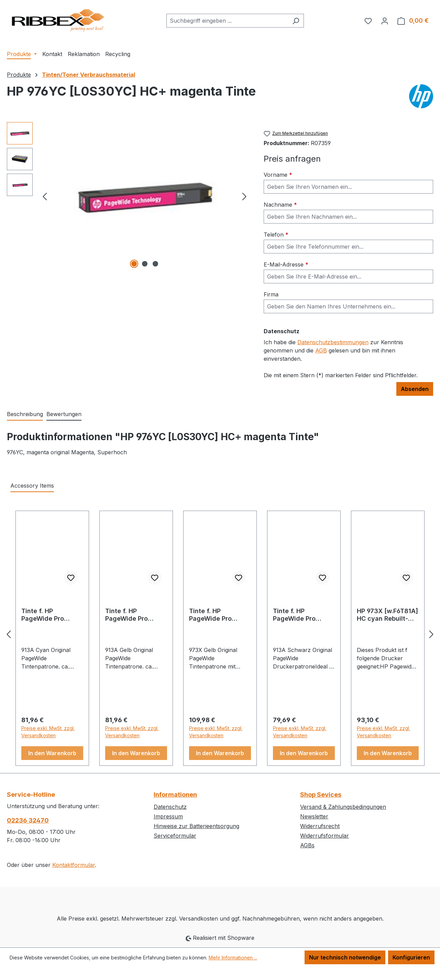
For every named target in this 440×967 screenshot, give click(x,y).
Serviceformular (175, 835)
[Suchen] (296, 21)
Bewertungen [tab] (63, 414)
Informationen (175, 794)
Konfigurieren (411, 957)
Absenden (415, 388)
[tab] (25, 414)
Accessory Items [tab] (32, 485)
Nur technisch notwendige (345, 957)
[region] (128, 196)
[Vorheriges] (45, 196)
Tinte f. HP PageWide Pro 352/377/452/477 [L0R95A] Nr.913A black (300, 614)
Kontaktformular (73, 864)
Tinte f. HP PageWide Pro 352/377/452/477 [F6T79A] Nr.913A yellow (132, 614)
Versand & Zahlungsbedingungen (343, 806)
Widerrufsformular (324, 835)
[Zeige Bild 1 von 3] (134, 264)
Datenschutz (170, 806)
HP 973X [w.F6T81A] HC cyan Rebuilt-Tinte (387, 614)
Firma (271, 294)
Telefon (276, 234)
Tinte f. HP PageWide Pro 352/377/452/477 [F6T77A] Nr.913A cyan (48, 614)
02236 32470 (28, 820)
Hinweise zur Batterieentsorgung (196, 826)
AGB (321, 350)
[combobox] (227, 21)
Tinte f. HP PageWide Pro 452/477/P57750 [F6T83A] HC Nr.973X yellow (214, 614)
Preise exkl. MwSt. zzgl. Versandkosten (48, 731)
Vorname (278, 174)
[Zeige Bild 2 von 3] (144, 264)
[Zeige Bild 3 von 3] (155, 264)
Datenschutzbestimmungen (332, 342)
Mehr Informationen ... (233, 957)
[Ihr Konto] (384, 21)
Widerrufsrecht (320, 826)
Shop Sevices (320, 794)
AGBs (307, 845)
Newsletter (314, 816)
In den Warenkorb (52, 753)
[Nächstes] (244, 196)
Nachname (280, 204)
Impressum (168, 816)
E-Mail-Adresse (286, 264)
